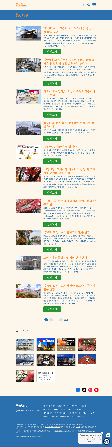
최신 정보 (92, 413)
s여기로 (78, 427)
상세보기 (52, 52)
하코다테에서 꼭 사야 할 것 (78, 413)
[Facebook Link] (78, 390)
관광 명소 (85, 406)
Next (66, 320)
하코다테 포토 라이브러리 (52, 427)
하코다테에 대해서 (73, 406)
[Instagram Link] (90, 390)
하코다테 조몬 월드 (61, 413)
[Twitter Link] (84, 390)
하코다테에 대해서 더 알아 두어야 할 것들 (56, 417)
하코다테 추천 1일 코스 (79, 417)
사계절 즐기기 (47, 413)
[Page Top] (108, 435)
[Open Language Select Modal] (84, 5)
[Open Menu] (94, 5)
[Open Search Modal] (88, 5)
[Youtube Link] (96, 390)
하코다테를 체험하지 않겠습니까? (54, 406)
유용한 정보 (47, 410)
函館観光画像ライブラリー (62, 431)
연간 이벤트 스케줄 (80, 410)
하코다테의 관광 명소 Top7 (62, 410)
